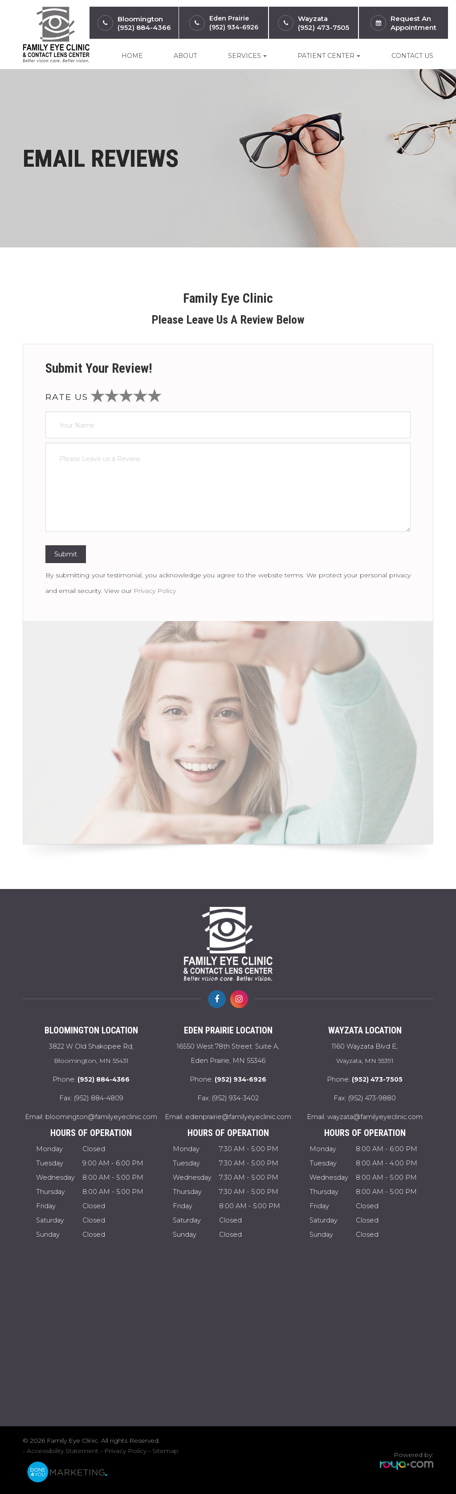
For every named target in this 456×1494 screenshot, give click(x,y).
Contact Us (412, 56)
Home (132, 56)
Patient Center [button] (328, 56)
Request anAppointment (413, 23)
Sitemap (165, 1451)
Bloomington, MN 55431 (91, 1052)
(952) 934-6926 (233, 27)
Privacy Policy (155, 591)
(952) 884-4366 (144, 27)
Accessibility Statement (62, 1451)
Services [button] (247, 56)
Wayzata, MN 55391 (365, 1052)
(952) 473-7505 (323, 27)
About (185, 56)
